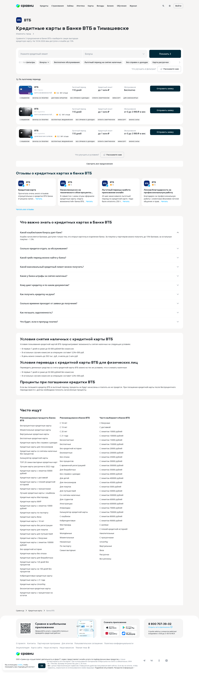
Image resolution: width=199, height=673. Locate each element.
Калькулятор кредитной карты (34, 458)
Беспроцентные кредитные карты (35, 425)
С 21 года (64, 435)
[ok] (159, 660)
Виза (102, 550)
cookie (20, 665)
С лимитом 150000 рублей (111, 444)
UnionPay (104, 542)
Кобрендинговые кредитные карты (36, 575)
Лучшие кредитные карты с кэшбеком (37, 493)
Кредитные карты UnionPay (32, 584)
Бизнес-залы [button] (134, 120)
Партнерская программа (48, 643)
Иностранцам (66, 503)
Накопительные (107, 533)
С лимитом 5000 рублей (110, 486)
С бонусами (105, 423)
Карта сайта (36, 647)
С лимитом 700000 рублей (111, 512)
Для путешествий (68, 491)
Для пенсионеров (68, 482)
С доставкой (105, 427)
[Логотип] (25, 653)
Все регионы (105, 558)
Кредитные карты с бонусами (33, 538)
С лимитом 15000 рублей (111, 440)
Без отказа (64, 457)
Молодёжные (66, 533)
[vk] (151, 660)
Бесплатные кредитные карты (34, 438)
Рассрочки (104, 554)
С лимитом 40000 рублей (111, 474)
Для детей (64, 478)
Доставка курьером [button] (59, 98)
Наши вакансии (67, 647)
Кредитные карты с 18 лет (32, 521)
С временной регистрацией (72, 465)
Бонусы (44, 62)
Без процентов (66, 461)
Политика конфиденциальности (118, 643)
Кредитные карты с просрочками (35, 488)
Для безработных (68, 469)
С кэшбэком (65, 516)
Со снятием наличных (70, 495)
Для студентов (66, 499)
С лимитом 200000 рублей (111, 452)
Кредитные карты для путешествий (36, 534)
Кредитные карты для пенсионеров (36, 447)
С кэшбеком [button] (24, 98)
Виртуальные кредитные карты (34, 434)
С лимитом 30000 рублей (111, 461)
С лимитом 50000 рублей (111, 491)
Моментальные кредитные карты (35, 430)
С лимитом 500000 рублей (111, 495)
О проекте (20, 643)
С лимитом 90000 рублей (111, 520)
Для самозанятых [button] (131, 98)
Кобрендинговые (67, 520)
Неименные (65, 542)
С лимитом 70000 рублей (111, 508)
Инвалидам (65, 508)
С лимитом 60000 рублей (111, 499)
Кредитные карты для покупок (34, 529)
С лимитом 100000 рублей (111, 435)
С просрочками (107, 537)
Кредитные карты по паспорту (34, 512)
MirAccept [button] (117, 98)
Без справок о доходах (70, 474)
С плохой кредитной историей (113, 529)
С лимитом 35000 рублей (111, 469)
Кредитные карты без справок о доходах (38, 442)
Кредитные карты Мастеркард (34, 497)
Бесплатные (65, 444)
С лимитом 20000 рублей (111, 448)
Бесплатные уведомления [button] (62, 120)
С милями (104, 525)
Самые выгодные (68, 550)
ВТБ (28, 182)
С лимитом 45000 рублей (111, 482)
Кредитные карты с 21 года (32, 580)
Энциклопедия (22, 647)
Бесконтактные (67, 440)
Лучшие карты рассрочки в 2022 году (37, 466)
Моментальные (67, 537)
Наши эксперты (51, 647)
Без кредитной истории (31, 549)
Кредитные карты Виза (30, 517)
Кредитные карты (35, 610)
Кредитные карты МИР (30, 501)
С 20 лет (63, 431)
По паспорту (65, 546)
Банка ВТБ (50, 610)
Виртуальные (106, 546)
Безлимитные (66, 452)
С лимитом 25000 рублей (111, 457)
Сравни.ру (20, 610)
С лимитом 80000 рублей (111, 516)
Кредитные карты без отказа (33, 553)
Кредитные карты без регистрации (36, 525)
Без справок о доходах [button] (79, 98)
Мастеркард (65, 525)
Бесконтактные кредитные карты (35, 588)
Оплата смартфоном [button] (100, 98)
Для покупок (65, 486)
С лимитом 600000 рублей (111, 503)
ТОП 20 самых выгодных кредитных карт (38, 462)
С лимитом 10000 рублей (111, 431)
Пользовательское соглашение (88, 643)
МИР (62, 529)
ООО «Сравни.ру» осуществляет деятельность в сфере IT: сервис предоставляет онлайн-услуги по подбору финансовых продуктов (67, 659)
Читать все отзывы (25, 209)
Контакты (31, 643)
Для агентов (67, 643)
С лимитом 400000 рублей (111, 478)
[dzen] (166, 660)
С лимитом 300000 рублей (111, 465)
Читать (39, 198)
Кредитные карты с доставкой (34, 477)
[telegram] (144, 660)
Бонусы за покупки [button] (40, 98)
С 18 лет (63, 423)
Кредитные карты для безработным (36, 557)
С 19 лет (63, 427)
